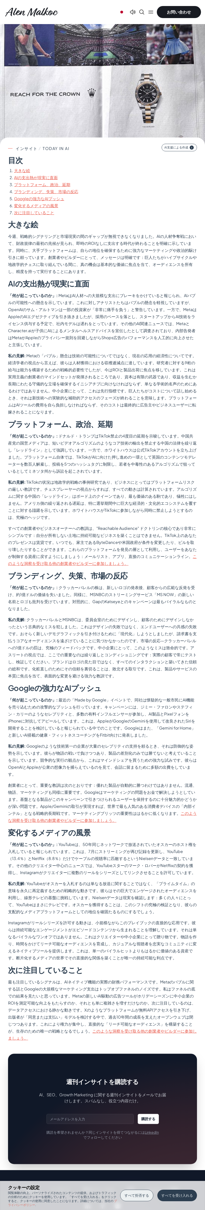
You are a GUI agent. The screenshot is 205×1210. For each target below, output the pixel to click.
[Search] (142, 12)
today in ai (56, 148)
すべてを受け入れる (177, 1195)
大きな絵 (22, 170)
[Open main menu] (151, 12)
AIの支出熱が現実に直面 (36, 177)
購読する (148, 1118)
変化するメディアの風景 (36, 205)
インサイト (27, 148)
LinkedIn (152, 1132)
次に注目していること (34, 212)
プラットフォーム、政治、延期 (42, 184)
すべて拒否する (136, 1195)
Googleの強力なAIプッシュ (39, 198)
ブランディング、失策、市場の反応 (46, 191)
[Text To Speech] (133, 12)
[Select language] (122, 12)
